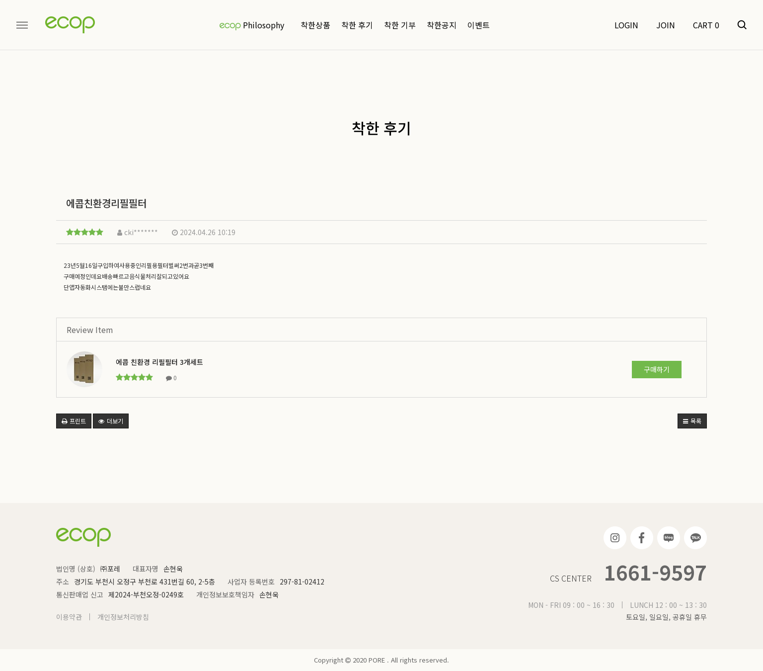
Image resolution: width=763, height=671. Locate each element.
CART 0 (706, 25)
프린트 (74, 421)
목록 (692, 421)
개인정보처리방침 (123, 616)
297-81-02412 (302, 582)
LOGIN (626, 25)
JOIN (665, 25)
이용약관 (69, 616)
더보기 (110, 421)
